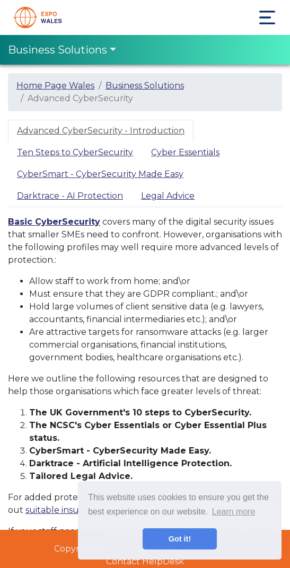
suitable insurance (64, 510)
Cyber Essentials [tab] (185, 152)
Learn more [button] (234, 511)
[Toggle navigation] (267, 17)
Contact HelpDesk (145, 561)
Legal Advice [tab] (168, 196)
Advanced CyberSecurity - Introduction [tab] (100, 131)
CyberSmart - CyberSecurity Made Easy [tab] (100, 174)
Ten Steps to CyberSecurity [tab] (75, 152)
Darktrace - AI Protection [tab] (70, 196)
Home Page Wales (55, 86)
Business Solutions (145, 86)
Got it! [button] (180, 539)
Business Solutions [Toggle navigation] (57, 49)
